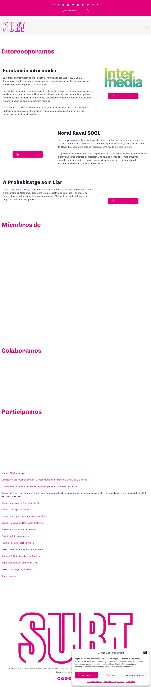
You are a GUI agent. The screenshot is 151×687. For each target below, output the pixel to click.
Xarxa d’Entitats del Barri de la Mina (19, 562)
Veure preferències (135, 675)
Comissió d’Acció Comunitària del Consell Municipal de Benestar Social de (38, 479)
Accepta (86, 675)
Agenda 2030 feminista (13, 473)
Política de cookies (94, 682)
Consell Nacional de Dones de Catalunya (22, 523)
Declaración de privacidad (114, 682)
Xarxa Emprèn (8, 576)
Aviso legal (130, 682)
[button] (145, 652)
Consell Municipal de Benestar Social (20, 503)
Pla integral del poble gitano (15, 536)
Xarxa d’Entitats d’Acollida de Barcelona (22, 556)
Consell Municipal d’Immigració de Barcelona (24, 516)
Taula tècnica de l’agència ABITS (18, 543)
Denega (111, 675)
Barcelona (81, 479)
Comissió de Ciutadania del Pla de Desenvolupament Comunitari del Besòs (39, 486)
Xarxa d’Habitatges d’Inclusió (16, 569)
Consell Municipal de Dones (15, 509)
